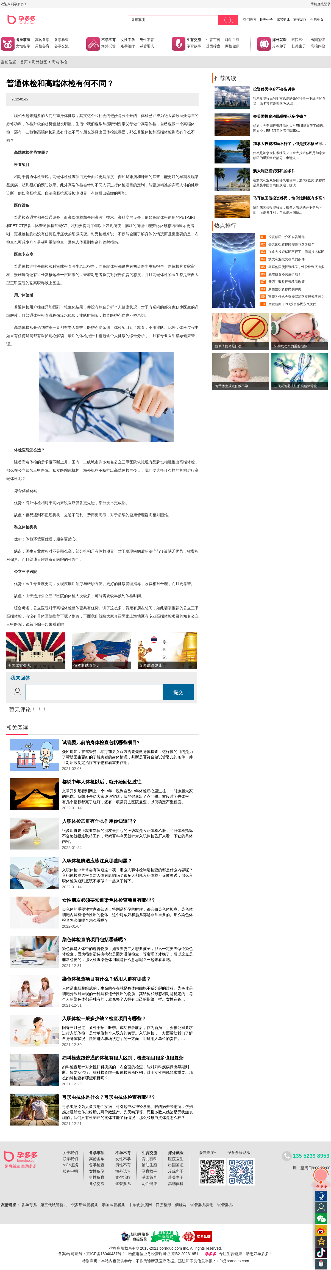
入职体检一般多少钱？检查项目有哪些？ (104, 1018)
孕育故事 (194, 46)
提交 (178, 692)
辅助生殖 (232, 40)
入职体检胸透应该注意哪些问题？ (97, 861)
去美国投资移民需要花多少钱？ (291, 244)
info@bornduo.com (232, 1261)
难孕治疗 (300, 19)
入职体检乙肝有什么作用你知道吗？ (99, 821)
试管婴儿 (283, 19)
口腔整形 (163, 1205)
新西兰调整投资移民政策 (286, 282)
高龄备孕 (42, 40)
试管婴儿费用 (201, 1205)
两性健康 (232, 46)
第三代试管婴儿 (53, 1205)
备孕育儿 (29, 1205)
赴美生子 (266, 19)
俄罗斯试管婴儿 (84, 1205)
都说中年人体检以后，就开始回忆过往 (101, 782)
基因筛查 (213, 46)
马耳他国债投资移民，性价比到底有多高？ (299, 267)
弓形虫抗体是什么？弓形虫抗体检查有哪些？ (108, 1097)
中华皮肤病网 (140, 1205)
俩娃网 (181, 1205)
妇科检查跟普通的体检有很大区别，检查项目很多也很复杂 (122, 1058)
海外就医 (279, 40)
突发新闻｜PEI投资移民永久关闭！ (294, 304)
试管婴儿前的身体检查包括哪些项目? (101, 742)
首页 (24, 62)
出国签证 (318, 40)
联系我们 (70, 1159)
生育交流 (194, 40)
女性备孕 (23, 46)
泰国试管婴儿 (113, 1205)
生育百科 (213, 40)
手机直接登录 (320, 4)
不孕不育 (108, 40)
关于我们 (70, 1153)
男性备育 (42, 46)
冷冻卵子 (279, 46)
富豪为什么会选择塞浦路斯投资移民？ (296, 297)
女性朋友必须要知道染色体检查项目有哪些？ (108, 900)
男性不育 (147, 40)
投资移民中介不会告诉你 (286, 237)
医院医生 (298, 40)
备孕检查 (61, 40)
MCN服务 (71, 1165)
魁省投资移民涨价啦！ (284, 274)
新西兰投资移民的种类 (284, 289)
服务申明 (70, 1171)
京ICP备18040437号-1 (105, 1254)
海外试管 (108, 46)
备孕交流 (61, 46)
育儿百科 (149, 1159)
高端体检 (318, 46)
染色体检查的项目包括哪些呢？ (94, 939)
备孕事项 (23, 40)
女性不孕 (128, 40)
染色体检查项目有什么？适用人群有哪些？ (106, 979)
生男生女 (317, 19)
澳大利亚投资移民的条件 (286, 259)
